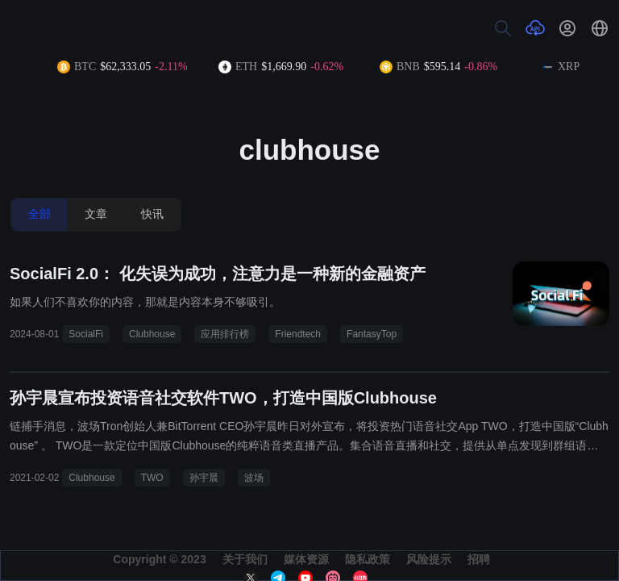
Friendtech (298, 334)
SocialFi (86, 334)
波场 (254, 477)
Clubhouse (152, 334)
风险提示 (428, 559)
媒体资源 (306, 559)
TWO (152, 477)
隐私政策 (367, 559)
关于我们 (245, 559)
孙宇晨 (203, 477)
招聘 (478, 559)
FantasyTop (372, 334)
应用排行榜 (225, 334)
